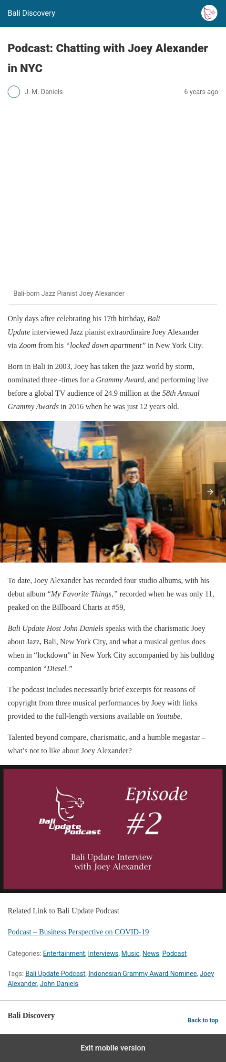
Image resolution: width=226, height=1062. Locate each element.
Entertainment (64, 953)
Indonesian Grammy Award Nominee (142, 973)
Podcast (174, 953)
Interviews (103, 953)
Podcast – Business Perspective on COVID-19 (78, 932)
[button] (210, 492)
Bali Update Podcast (55, 973)
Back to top (202, 1020)
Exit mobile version (113, 1047)
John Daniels (59, 983)
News (151, 953)
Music (131, 953)
